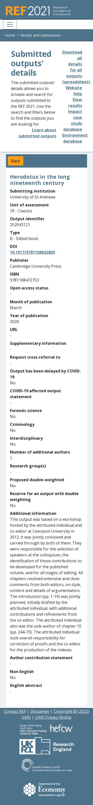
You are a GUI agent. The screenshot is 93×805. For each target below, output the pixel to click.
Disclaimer (40, 711)
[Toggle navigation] (10, 24)
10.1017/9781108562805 (32, 252)
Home (10, 35)
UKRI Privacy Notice (53, 717)
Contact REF (15, 711)
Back (15, 161)
